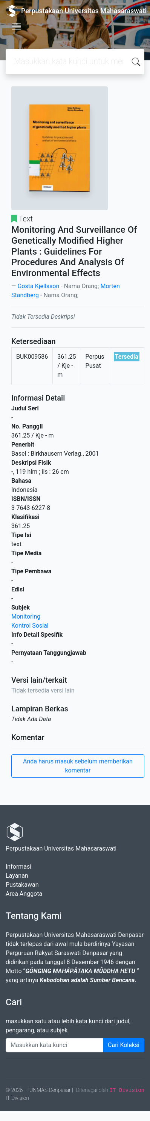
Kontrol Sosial (30, 625)
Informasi (18, 866)
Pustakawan (22, 884)
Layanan (17, 875)
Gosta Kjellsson (38, 286)
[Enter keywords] (54, 1045)
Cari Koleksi (123, 1045)
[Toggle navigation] (16, 26)
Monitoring (25, 616)
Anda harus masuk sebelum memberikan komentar (78, 766)
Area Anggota (24, 893)
